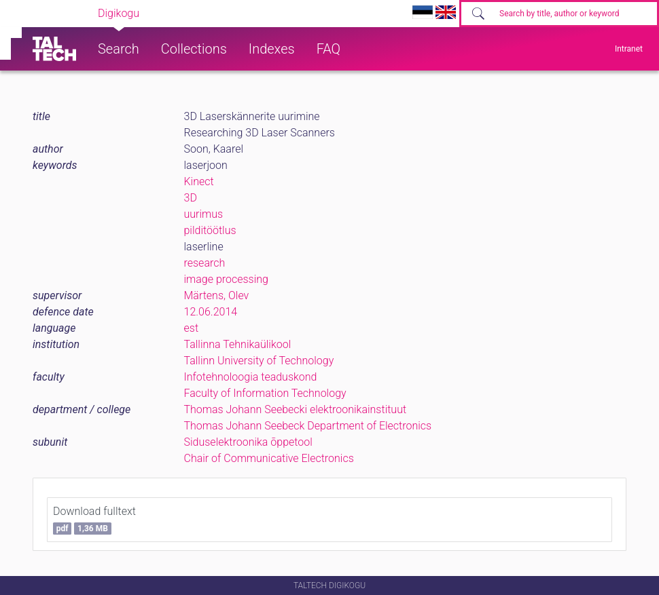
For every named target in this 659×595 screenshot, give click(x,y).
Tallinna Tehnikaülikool (237, 344)
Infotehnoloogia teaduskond (250, 376)
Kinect (199, 181)
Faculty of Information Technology (265, 393)
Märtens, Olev (216, 295)
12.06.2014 (211, 311)
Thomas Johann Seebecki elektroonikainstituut (295, 409)
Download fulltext (94, 520)
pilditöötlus (210, 230)
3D (190, 197)
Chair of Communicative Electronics (269, 458)
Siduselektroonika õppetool (248, 442)
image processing (226, 279)
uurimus (204, 214)
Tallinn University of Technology (259, 360)
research (205, 262)
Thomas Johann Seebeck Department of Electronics (308, 425)
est (191, 328)
